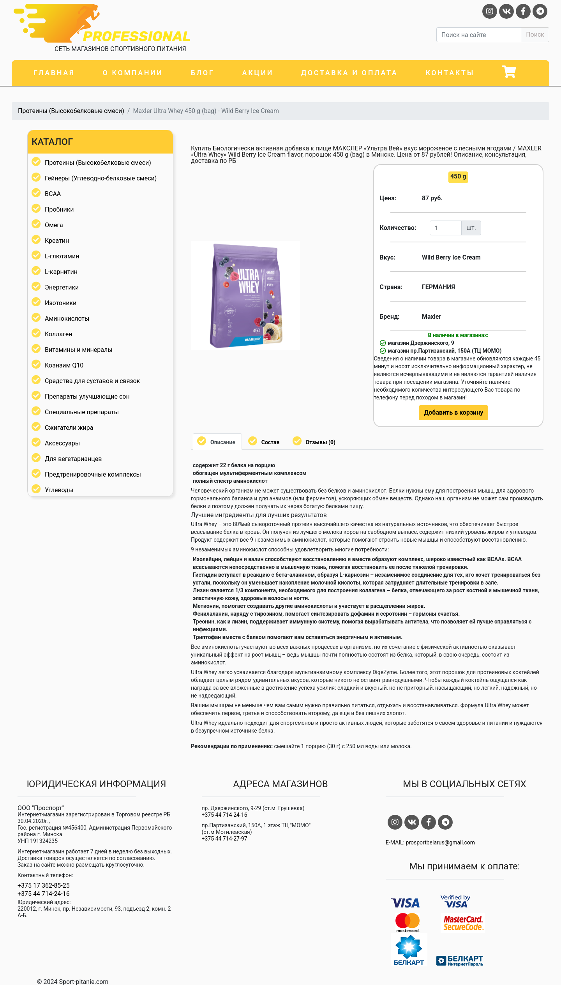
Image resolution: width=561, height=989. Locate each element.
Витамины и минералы (79, 349)
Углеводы (59, 490)
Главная (54, 73)
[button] (293, 248)
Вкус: (387, 257)
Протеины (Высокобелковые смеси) (71, 111)
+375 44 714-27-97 (224, 838)
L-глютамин (62, 256)
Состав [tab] (270, 442)
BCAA (53, 194)
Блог (203, 73)
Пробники (59, 209)
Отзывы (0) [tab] (320, 442)
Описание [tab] (222, 442)
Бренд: (390, 316)
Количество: (398, 227)
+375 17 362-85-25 (44, 886)
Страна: (391, 287)
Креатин (57, 240)
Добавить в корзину (453, 412)
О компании (132, 73)
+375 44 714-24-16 (44, 894)
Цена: (388, 198)
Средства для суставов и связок (92, 381)
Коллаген (58, 334)
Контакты (450, 73)
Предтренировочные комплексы (93, 474)
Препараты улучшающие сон (87, 396)
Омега (54, 225)
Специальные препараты (82, 412)
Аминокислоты (67, 318)
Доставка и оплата (349, 73)
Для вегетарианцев (73, 459)
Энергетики (62, 287)
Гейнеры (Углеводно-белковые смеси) (101, 178)
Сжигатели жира (69, 427)
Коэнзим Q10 (64, 365)
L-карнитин (61, 272)
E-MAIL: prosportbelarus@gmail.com (430, 842)
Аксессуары (62, 443)
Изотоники (60, 303)
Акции (257, 73)
